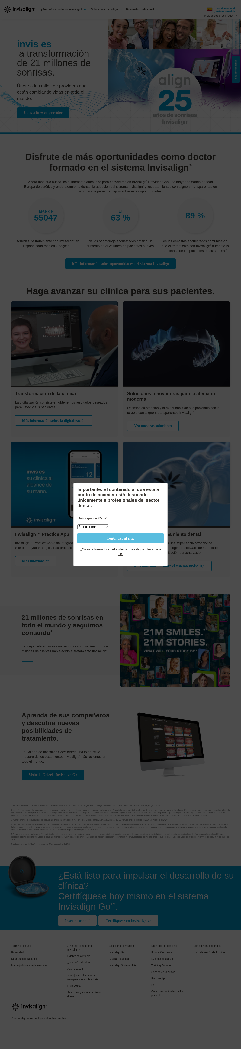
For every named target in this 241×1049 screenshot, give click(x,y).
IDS (120, 554)
